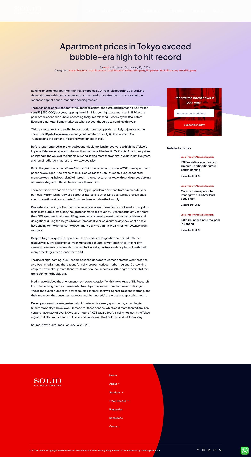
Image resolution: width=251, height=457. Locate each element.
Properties (152, 70)
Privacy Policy (104, 450)
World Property (187, 70)
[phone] (220, 450)
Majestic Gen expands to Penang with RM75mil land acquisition (198, 195)
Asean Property (78, 70)
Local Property (115, 70)
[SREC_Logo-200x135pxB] (47, 373)
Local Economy (96, 70)
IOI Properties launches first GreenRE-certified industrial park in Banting (199, 166)
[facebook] (198, 450)
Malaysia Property (135, 70)
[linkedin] (209, 450)
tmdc (106, 67)
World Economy (169, 70)
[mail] (215, 450)
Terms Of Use (119, 450)
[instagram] (203, 450)
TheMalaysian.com (150, 450)
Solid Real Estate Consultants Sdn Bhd (77, 450)
